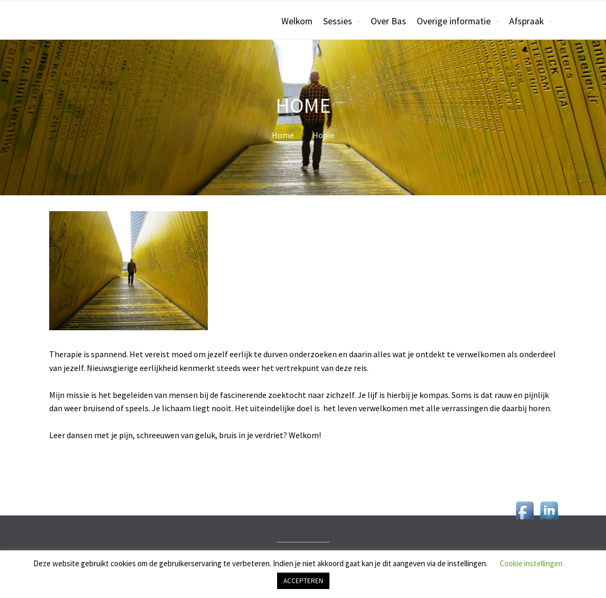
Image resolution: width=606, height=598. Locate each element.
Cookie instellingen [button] (531, 563)
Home (283, 135)
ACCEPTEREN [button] (303, 580)
